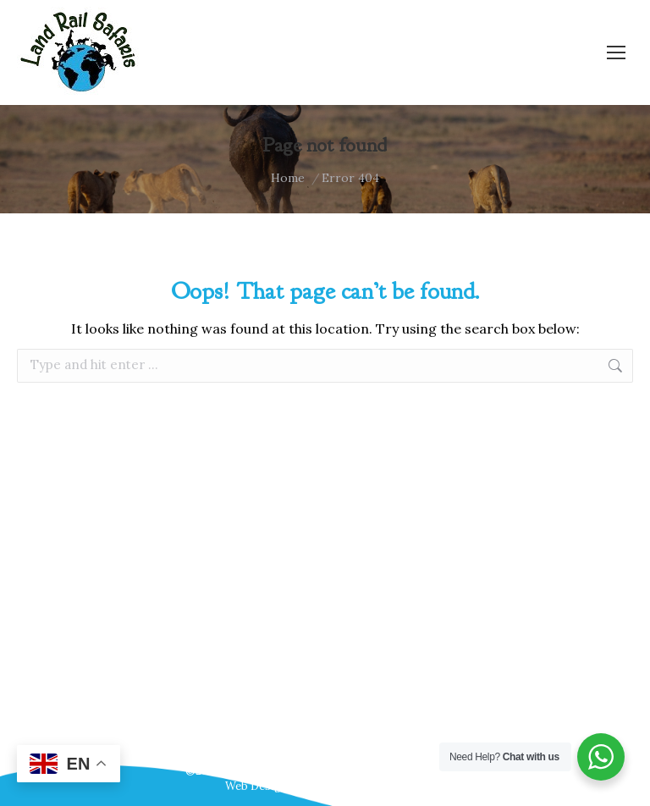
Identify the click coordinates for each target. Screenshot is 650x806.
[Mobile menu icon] (616, 52)
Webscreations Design (366, 786)
